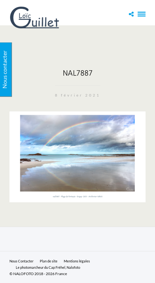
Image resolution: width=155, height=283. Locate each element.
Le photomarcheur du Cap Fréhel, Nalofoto (48, 267)
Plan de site (48, 261)
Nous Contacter (21, 261)
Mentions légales (77, 261)
